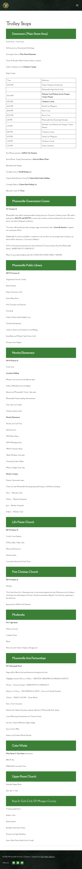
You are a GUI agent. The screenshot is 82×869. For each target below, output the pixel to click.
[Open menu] (77, 5)
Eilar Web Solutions (48, 857)
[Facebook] (13, 862)
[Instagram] (17, 862)
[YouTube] (22, 862)
